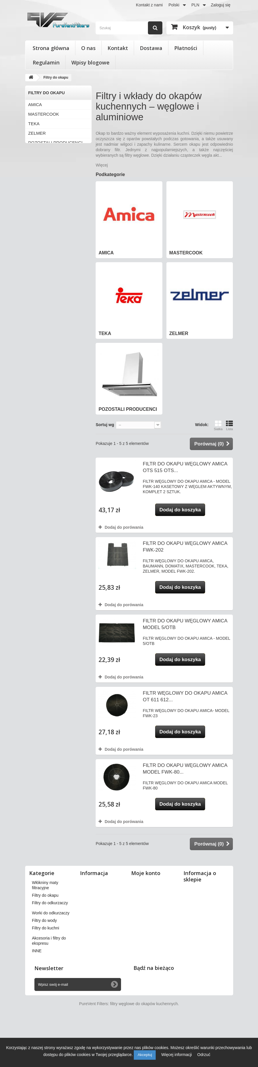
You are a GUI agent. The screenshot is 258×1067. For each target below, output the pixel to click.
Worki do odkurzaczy (51, 953)
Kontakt (117, 48)
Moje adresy (145, 905)
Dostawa (151, 48)
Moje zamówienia (149, 882)
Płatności (185, 48)
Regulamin (46, 62)
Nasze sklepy (95, 882)
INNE (37, 991)
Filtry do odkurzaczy (50, 943)
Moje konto (145, 873)
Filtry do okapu (45, 936)
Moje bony (143, 925)
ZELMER (37, 133)
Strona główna (51, 48)
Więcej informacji (177, 1054)
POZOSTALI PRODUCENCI (55, 142)
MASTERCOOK (43, 114)
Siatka (218, 425)
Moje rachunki (146, 897)
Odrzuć (203, 1054)
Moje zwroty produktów (154, 890)
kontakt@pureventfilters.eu (209, 964)
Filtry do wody (44, 961)
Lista (229, 425)
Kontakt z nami (149, 5)
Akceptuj (145, 1055)
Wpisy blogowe (90, 62)
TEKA (34, 123)
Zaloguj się (221, 5)
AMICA (35, 104)
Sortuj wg (105, 424)
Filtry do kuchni (45, 968)
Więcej (102, 165)
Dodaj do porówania (124, 527)
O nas (88, 48)
